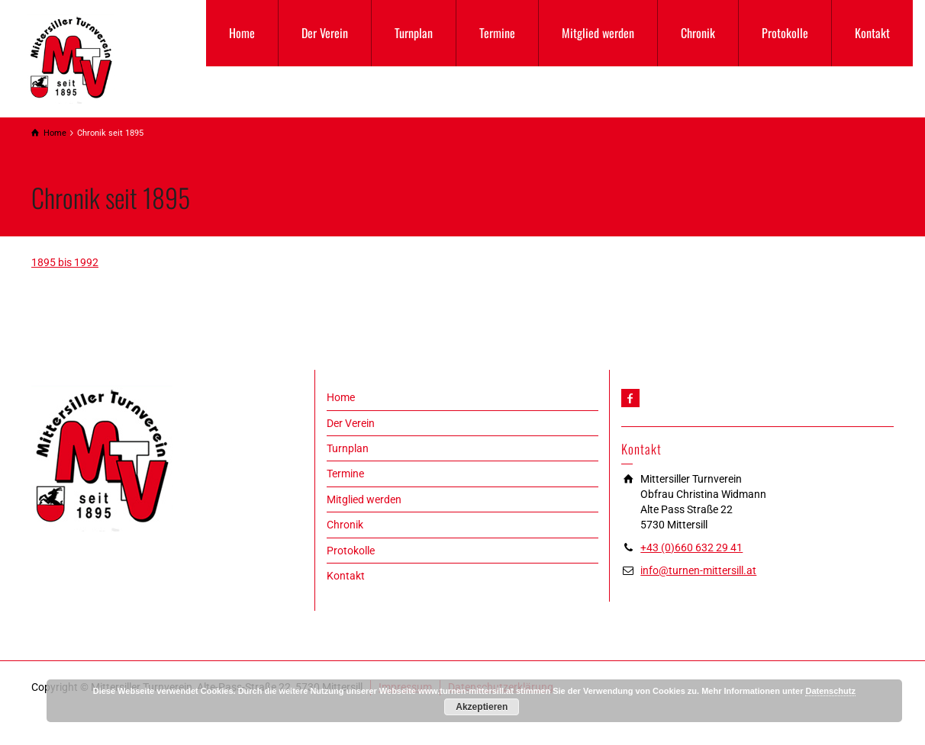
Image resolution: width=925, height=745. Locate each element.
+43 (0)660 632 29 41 (691, 547)
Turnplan (414, 33)
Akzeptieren (482, 707)
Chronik (698, 33)
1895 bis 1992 (64, 262)
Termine (497, 33)
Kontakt (872, 33)
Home (242, 33)
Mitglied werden (598, 33)
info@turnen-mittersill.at (698, 570)
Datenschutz (830, 690)
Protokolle (785, 33)
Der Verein (324, 33)
